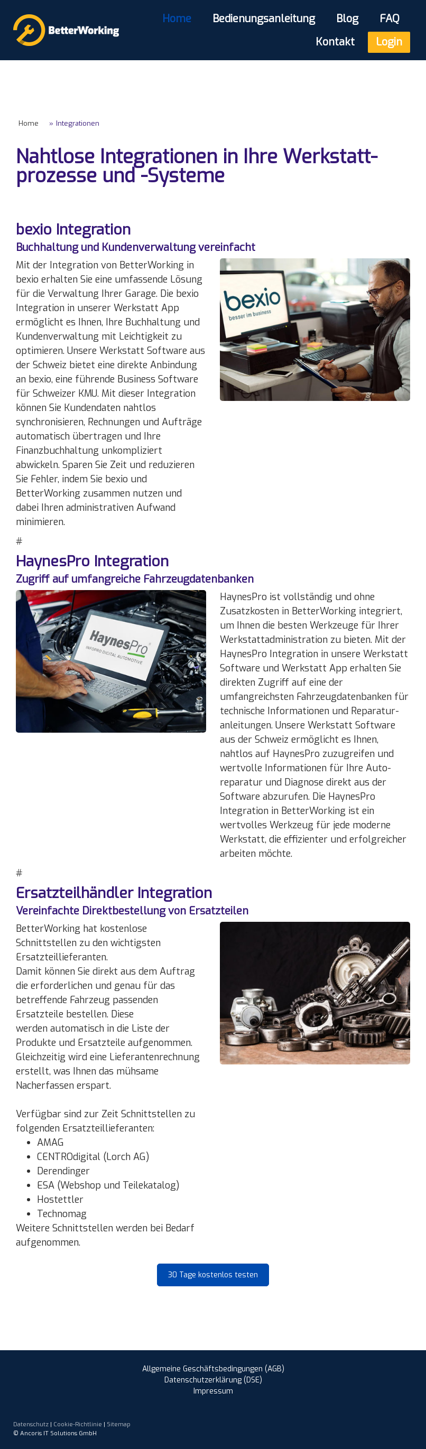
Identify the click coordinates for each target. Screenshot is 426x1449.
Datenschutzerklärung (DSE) (213, 1380)
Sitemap (119, 1424)
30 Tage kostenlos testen (213, 1275)
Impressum (213, 1391)
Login (389, 42)
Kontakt (335, 42)
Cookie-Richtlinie (77, 1424)
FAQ (389, 19)
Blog (347, 19)
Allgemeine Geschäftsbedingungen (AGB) (213, 1369)
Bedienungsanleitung (263, 19)
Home (176, 19)
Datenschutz (31, 1424)
